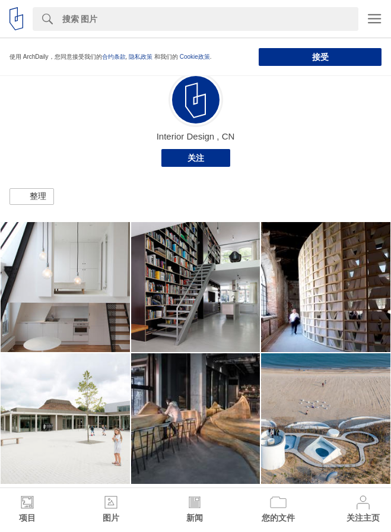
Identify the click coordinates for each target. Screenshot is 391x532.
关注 (195, 158)
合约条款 (114, 56)
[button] (31, 196)
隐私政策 (140, 56)
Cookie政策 (195, 56)
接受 (320, 57)
